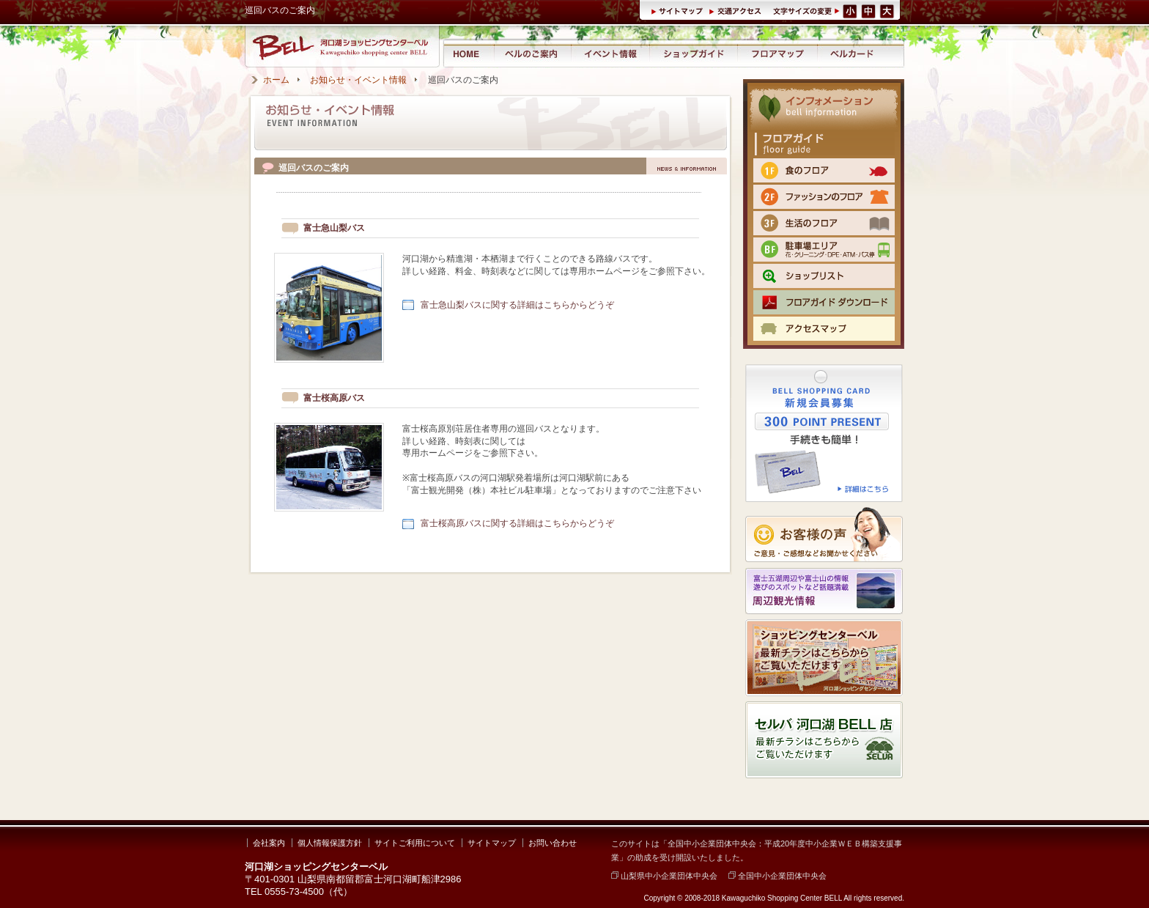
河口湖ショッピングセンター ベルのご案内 (532, 53)
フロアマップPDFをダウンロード (824, 302)
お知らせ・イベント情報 (358, 80)
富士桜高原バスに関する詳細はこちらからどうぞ (517, 523)
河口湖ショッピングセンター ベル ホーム (468, 53)
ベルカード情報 (852, 53)
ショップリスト (824, 276)
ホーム (276, 80)
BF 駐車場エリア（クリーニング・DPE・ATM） (824, 249)
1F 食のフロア (824, 170)
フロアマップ (778, 53)
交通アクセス (737, 10)
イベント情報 (610, 53)
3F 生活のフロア (824, 223)
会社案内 (269, 842)
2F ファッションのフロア (824, 197)
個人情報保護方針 (330, 842)
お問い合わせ (552, 842)
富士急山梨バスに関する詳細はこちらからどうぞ (517, 305)
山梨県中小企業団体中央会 (664, 875)
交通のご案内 (824, 329)
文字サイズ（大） (888, 10)
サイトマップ (680, 10)
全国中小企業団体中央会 (777, 875)
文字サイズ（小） (850, 10)
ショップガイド (693, 53)
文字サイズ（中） (869, 10)
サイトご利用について (414, 842)
